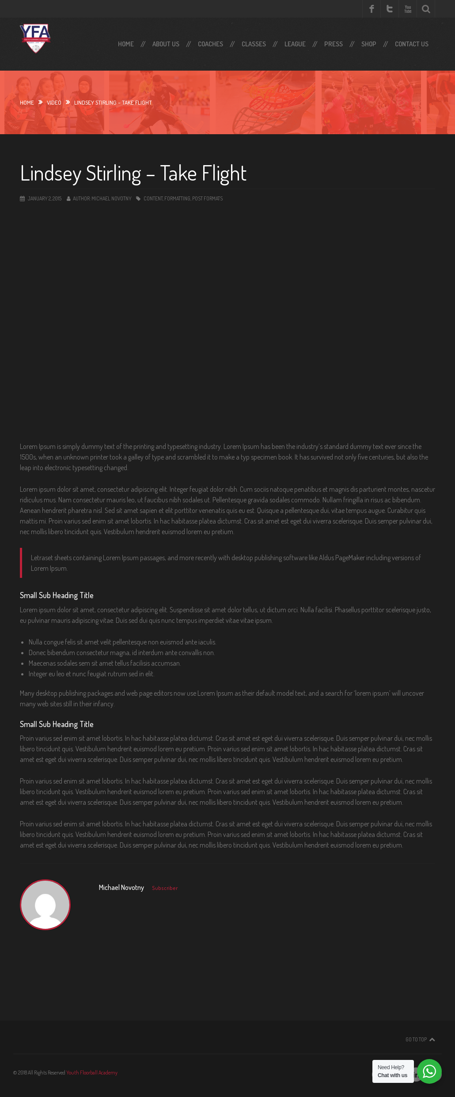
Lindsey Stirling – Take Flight (133, 172)
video (54, 102)
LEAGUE (295, 44)
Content (153, 198)
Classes (254, 44)
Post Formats (207, 198)
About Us (165, 44)
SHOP (368, 44)
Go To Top (416, 1039)
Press (333, 44)
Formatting (177, 198)
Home (126, 44)
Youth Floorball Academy (92, 1072)
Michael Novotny (111, 198)
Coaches (210, 44)
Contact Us (411, 44)
